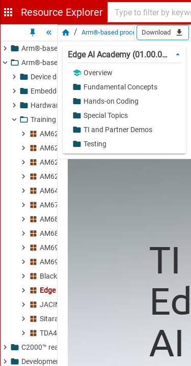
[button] (122, 73)
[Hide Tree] (49, 32)
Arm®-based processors (116, 32)
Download (163, 32)
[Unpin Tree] (32, 32)
